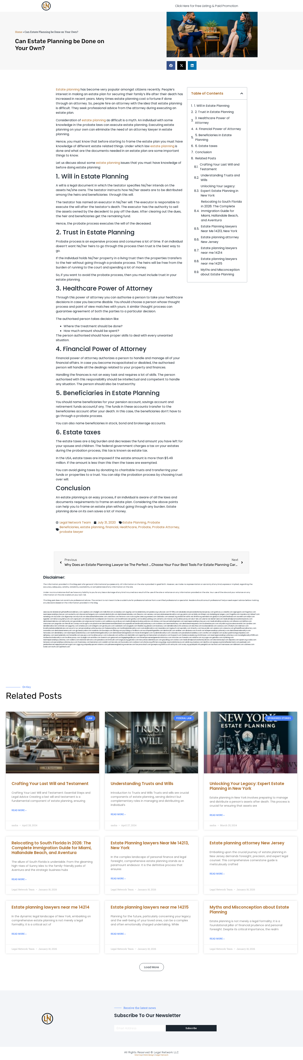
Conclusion (203, 152)
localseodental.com (209, 626)
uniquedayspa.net (90, 644)
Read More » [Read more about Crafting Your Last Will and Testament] (19, 810)
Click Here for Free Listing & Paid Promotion (206, 6)
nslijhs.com (251, 617)
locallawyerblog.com (148, 619)
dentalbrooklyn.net (50, 626)
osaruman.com (48, 624)
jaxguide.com (60, 624)
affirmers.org (157, 642)
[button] (171, 65)
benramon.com (95, 642)
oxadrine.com (97, 631)
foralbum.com (137, 631)
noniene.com (151, 617)
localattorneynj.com (177, 642)
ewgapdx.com (132, 626)
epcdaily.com (185, 628)
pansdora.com (102, 640)
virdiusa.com (120, 621)
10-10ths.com (174, 612)
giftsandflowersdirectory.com (245, 628)
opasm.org (243, 640)
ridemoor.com (243, 626)
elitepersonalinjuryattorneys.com (217, 631)
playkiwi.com (166, 635)
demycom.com (67, 619)
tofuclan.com (177, 637)
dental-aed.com (217, 619)
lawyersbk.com (207, 628)
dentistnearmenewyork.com (65, 631)
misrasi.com (171, 619)
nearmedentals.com (61, 635)
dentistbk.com (133, 635)
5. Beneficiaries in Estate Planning (213, 137)
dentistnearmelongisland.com (123, 633)
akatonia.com (191, 631)
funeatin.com (187, 637)
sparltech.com (64, 647)
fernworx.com (124, 617)
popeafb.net (130, 624)
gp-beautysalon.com (83, 631)
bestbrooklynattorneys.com (145, 624)
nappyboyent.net (61, 644)
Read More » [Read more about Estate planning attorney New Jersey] (217, 873)
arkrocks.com (92, 640)
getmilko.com (217, 637)
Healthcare (128, 527)
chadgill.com (98, 612)
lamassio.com (48, 642)
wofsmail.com (62, 626)
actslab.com (196, 614)
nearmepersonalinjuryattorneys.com (224, 635)
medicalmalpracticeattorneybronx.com (237, 619)
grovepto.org (156, 644)
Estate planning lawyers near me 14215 (219, 261)
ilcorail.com (200, 631)
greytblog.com (167, 640)
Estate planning (68, 89)
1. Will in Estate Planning (211, 105)
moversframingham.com (144, 633)
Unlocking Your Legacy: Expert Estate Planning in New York (219, 191)
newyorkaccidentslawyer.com (150, 640)
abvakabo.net (184, 612)
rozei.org (133, 617)
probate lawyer (71, 532)
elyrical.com (81, 617)
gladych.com (217, 617)
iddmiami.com (238, 644)
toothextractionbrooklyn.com (54, 637)
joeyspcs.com (86, 635)
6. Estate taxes (206, 146)
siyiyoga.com (207, 637)
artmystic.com (176, 644)
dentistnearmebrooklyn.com (240, 631)
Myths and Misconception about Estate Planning (220, 272)
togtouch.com (174, 628)
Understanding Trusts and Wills (220, 177)
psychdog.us (127, 631)
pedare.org (153, 612)
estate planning (94, 120)
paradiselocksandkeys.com (192, 633)
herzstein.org (142, 617)
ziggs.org (79, 644)
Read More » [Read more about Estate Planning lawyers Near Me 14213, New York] (118, 878)
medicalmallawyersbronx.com (221, 621)
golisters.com (134, 640)
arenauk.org (172, 617)
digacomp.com (70, 617)
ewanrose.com (129, 644)
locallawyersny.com (72, 637)
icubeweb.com (112, 635)
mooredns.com (48, 631)
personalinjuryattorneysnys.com (66, 642)
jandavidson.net (49, 644)
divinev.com (158, 621)
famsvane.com (48, 633)
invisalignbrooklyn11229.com (248, 635)
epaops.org (217, 642)
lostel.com (47, 647)
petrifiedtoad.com (229, 617)
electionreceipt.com (220, 640)
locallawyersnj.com (183, 619)
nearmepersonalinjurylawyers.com (197, 621)
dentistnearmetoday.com (127, 614)
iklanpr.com (205, 614)
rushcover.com (163, 612)
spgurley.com (73, 626)
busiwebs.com (126, 642)
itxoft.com (55, 647)
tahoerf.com (255, 614)
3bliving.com (117, 631)
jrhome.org (148, 642)
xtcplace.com (198, 642)
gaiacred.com (116, 637)
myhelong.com (228, 637)
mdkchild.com (108, 612)
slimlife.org (198, 617)
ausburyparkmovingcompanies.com (236, 633)
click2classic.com (203, 635)
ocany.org (185, 644)
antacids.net (89, 619)
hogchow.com (250, 612)
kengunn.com (93, 614)
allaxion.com (237, 621)
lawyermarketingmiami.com (173, 621)
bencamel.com (154, 635)
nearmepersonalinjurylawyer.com (55, 614)
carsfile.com (207, 633)
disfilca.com (165, 644)
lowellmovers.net (124, 619)
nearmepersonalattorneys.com (78, 633)
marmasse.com (227, 644)
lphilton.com (247, 621)
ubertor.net (206, 619)
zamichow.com (113, 617)
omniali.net (182, 617)
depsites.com (234, 640)
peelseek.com (245, 642)
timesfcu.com (196, 628)
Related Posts (205, 158)
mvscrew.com (112, 619)
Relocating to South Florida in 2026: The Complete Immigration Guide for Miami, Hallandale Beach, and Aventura (221, 210)
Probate (153, 522)
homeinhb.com (75, 635)
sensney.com (152, 614)
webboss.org (110, 621)
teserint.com (105, 637)
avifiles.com (123, 635)
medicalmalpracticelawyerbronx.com (140, 621)
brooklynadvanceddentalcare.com (56, 628)
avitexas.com (187, 626)
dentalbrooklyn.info (174, 626)
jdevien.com (151, 626)
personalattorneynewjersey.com (202, 612)
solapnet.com (217, 633)
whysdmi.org (223, 624)
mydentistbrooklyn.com (161, 633)
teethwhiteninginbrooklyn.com (101, 633)
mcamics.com (100, 621)
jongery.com (224, 614)
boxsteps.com (107, 631)
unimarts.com (162, 619)
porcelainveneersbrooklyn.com (168, 614)
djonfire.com (208, 642)
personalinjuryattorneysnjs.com (93, 628)
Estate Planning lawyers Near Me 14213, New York (219, 228)
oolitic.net (189, 617)
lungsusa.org (123, 640)
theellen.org (142, 626)
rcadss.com (252, 640)
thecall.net (69, 624)
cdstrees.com (249, 644)
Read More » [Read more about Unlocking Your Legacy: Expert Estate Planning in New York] (217, 815)
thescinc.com (142, 614)
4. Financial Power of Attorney (218, 129)
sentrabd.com (207, 617)
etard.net (83, 640)
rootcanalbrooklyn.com (149, 628)
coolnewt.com (138, 642)
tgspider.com (48, 619)
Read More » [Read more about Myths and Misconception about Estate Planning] (217, 938)
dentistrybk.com (169, 631)
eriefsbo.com (96, 637)
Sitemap (138, 1055)
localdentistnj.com (142, 612)
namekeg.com (48, 617)
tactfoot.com (216, 644)
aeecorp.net (47, 612)
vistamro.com (102, 644)
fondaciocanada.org (189, 635)
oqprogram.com (239, 612)
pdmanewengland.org (116, 644)
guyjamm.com (185, 614)
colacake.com (176, 633)
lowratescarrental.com (237, 624)
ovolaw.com (178, 640)
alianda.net (57, 612)
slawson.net (83, 614)
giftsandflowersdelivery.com (72, 612)
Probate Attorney (165, 527)
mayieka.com (245, 614)
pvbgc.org (165, 642)
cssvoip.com (78, 624)
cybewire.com (228, 628)
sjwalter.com (251, 624)
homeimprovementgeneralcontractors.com (156, 637)
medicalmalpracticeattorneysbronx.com (198, 640)
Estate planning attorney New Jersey (220, 239)
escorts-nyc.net (75, 628)
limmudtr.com (113, 640)
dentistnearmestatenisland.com (113, 624)
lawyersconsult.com (143, 644)
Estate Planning (134, 522)
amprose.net (89, 621)
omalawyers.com (85, 626)
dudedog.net (215, 614)
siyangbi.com (85, 637)
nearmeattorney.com (174, 624)
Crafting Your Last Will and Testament (219, 166)
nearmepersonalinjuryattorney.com (56, 640)
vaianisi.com (217, 628)
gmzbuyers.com (108, 626)
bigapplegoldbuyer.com (131, 637)
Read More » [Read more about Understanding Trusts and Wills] (118, 814)
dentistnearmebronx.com (52, 621)
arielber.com (180, 631)
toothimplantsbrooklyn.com (130, 628)
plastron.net (97, 624)
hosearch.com (176, 635)
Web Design (149, 1055)
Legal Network (162, 1055)
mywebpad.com (101, 619)
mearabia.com (163, 628)
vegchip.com (130, 612)
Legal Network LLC (166, 1052)
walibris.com (74, 640)
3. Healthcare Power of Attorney (212, 120)
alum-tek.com (196, 619)
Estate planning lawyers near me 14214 (219, 250)
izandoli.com (106, 642)
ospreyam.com (79, 619)
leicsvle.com (116, 642)
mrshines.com (161, 624)
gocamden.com (79, 621)
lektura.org (58, 619)
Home (18, 32)
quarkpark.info (195, 644)
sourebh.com (241, 617)
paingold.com (206, 644)
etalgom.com (97, 626)
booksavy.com (161, 626)
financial (112, 527)
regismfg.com (144, 635)
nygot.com (72, 644)
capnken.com (88, 612)
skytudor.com (59, 617)
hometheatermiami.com (230, 642)
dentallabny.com (60, 633)
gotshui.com (135, 619)
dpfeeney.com (48, 635)
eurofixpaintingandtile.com (153, 631)
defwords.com (67, 621)
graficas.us (218, 612)
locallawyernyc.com (99, 635)
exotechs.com (74, 614)
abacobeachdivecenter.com (96, 617)
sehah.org (188, 642)
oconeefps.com (119, 612)
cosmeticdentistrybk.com (108, 614)
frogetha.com (235, 614)
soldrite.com (197, 637)
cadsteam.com (120, 626)
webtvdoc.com (162, 617)
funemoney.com (84, 642)
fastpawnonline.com (112, 628)
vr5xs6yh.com (233, 626)
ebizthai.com (197, 626)
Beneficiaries (69, 527)
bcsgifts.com (88, 624)
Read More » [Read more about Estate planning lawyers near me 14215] (118, 934)
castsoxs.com (222, 626)
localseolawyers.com (211, 624)
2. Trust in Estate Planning (214, 112)
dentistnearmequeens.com (192, 624)
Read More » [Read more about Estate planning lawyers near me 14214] (19, 934)
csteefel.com (228, 612)
